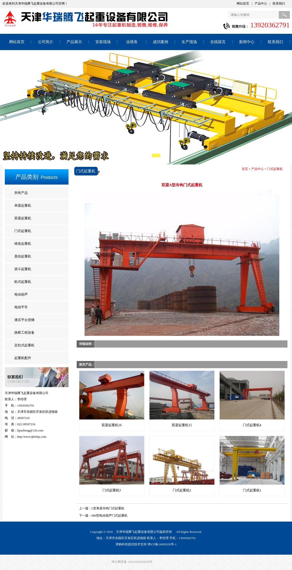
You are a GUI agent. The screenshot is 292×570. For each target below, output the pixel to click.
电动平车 (21, 307)
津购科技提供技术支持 (131, 544)
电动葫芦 (21, 294)
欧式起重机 (22, 282)
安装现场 (103, 42)
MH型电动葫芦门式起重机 (110, 515)
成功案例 (160, 42)
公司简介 (45, 42)
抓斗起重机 (22, 269)
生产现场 (189, 42)
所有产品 (21, 193)
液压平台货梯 (24, 320)
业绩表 (131, 42)
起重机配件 (22, 358)
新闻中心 (246, 42)
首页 (245, 169)
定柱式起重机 (24, 345)
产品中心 (261, 3)
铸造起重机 (22, 243)
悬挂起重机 (22, 256)
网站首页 (243, 3)
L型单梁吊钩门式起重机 (108, 508)
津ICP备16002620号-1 (162, 544)
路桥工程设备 (24, 332)
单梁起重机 (22, 205)
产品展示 (74, 42)
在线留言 (218, 42)
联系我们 (279, 3)
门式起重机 (22, 231)
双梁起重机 (22, 218)
